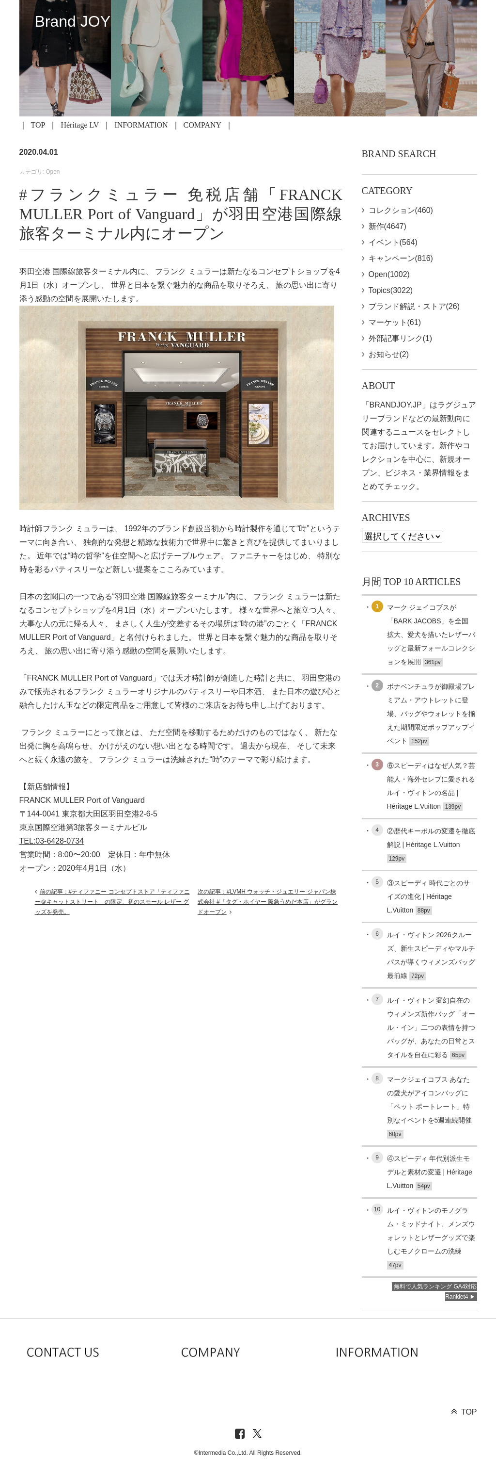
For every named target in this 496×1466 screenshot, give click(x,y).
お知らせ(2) (389, 354)
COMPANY (203, 125)
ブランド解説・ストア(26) (414, 306)
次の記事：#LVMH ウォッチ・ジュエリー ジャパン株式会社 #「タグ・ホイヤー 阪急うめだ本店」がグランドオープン (268, 901)
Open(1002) (389, 274)
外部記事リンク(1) (401, 338)
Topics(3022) (391, 290)
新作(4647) (387, 226)
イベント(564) (393, 242)
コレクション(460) (401, 210)
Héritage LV (80, 125)
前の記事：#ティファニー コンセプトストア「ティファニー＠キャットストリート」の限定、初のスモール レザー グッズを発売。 (112, 901)
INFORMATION (141, 125)
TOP (38, 125)
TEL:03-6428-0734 (51, 841)
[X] (257, 1434)
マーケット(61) (395, 322)
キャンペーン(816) (401, 258)
